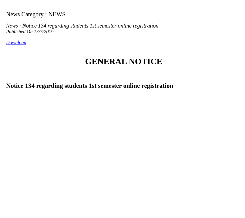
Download (16, 42)
